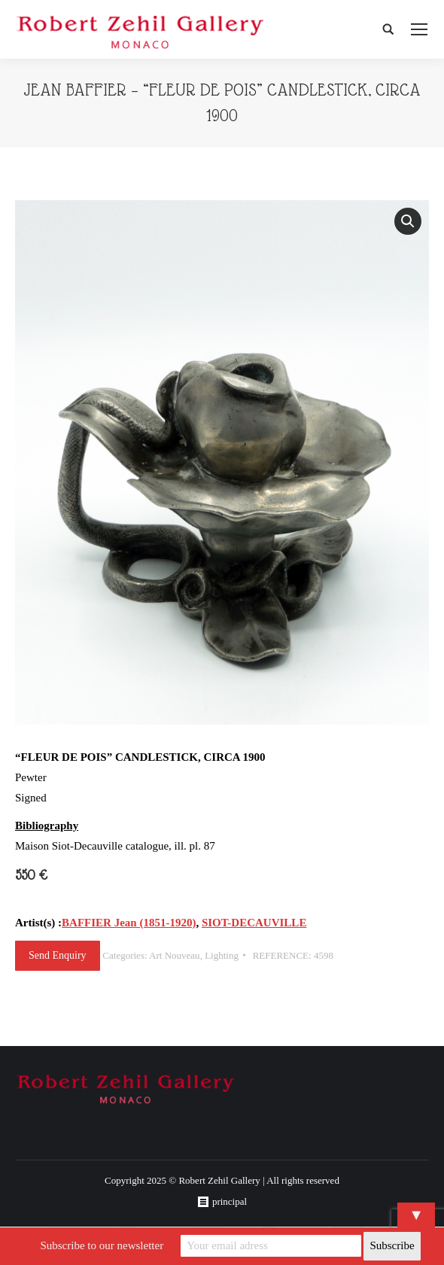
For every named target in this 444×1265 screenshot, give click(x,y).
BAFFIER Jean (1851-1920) (129, 923)
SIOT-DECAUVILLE (254, 923)
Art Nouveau (174, 955)
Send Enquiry (58, 955)
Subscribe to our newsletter (101, 1245)
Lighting (222, 955)
